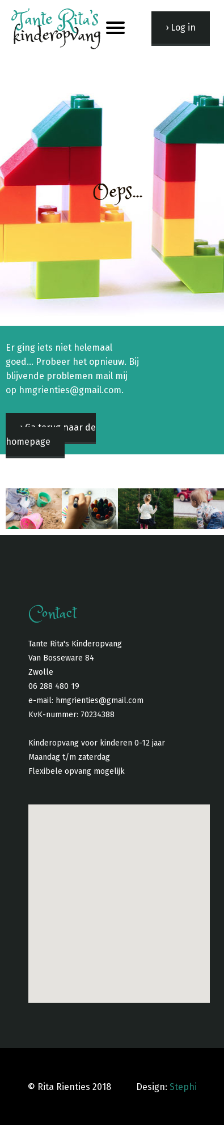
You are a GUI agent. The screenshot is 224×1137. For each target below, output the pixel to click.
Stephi (183, 1086)
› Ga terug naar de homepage (51, 434)
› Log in (181, 27)
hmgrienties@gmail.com (99, 700)
